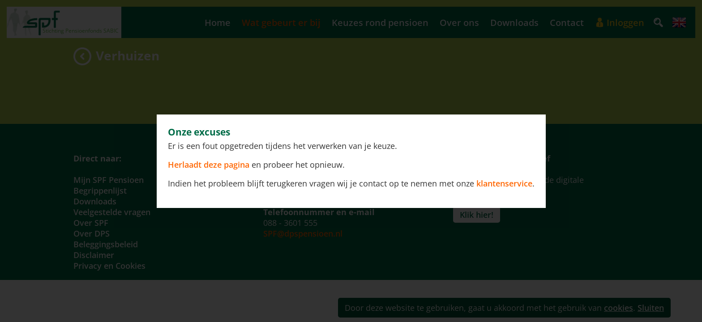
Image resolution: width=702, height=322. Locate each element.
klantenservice (504, 183)
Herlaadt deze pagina (210, 164)
